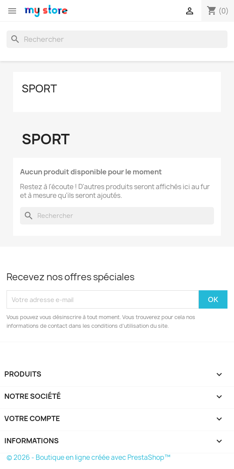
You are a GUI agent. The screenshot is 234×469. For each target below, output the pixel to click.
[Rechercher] (117, 39)
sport (39, 88)
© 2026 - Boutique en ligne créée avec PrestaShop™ (88, 457)
